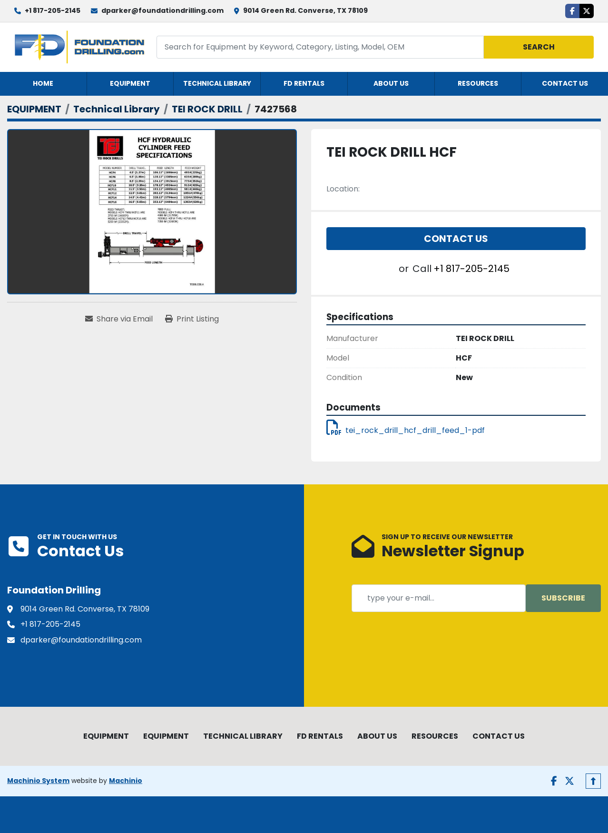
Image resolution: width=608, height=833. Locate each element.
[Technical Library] (116, 109)
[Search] (320, 47)
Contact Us (456, 238)
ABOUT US (391, 83)
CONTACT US (565, 83)
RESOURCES (478, 83)
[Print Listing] (192, 319)
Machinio (125, 780)
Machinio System (38, 780)
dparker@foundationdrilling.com (162, 10)
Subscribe (563, 597)
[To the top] (593, 781)
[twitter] (586, 11)
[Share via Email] (119, 319)
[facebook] (572, 11)
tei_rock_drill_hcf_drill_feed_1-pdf (405, 430)
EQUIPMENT (130, 83)
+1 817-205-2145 (52, 10)
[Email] (439, 598)
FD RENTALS (304, 83)
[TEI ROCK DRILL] (207, 109)
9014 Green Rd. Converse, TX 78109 (305, 10)
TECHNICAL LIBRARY (217, 83)
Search (539, 46)
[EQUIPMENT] (34, 109)
